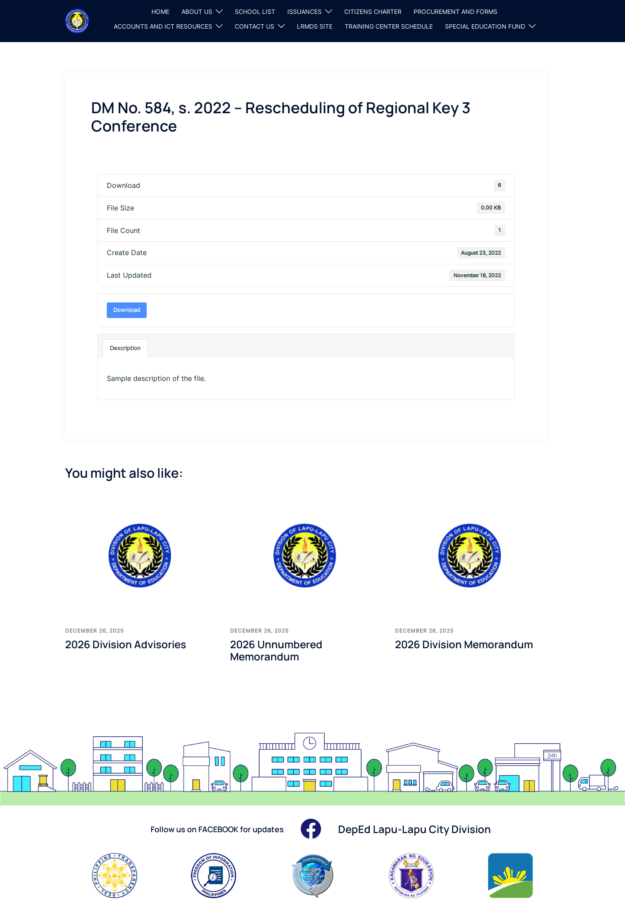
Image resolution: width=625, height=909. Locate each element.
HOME (160, 11)
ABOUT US (196, 11)
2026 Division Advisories (125, 644)
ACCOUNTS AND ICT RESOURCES (163, 26)
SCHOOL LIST (255, 11)
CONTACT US (254, 26)
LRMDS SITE (314, 26)
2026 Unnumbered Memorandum (276, 650)
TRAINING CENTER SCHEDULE (389, 26)
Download (126, 309)
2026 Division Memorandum (464, 644)
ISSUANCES (304, 11)
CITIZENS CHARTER (372, 11)
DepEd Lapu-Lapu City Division (414, 829)
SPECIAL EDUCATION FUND (485, 26)
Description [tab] (125, 348)
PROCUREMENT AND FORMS (455, 11)
